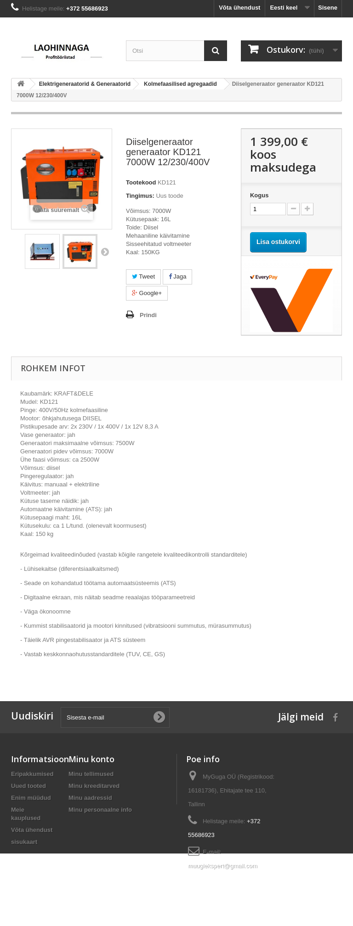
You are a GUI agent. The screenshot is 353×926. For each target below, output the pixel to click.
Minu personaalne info (100, 809)
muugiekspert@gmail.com (222, 865)
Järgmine (104, 251)
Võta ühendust (239, 7)
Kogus (259, 195)
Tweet (143, 276)
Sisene (327, 7)
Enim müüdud (31, 797)
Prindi (148, 315)
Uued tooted (28, 785)
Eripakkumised (32, 773)
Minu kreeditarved (94, 785)
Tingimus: (140, 195)
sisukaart (24, 841)
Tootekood (141, 182)
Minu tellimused (91, 773)
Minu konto (91, 758)
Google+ (147, 293)
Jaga (178, 276)
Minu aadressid (90, 797)
